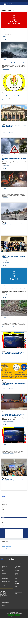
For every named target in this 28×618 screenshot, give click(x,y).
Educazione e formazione (5, 578)
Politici (3, 570)
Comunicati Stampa (4, 504)
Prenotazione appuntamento (19, 590)
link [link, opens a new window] (21, 613)
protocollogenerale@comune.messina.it (7, 596)
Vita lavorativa (17, 567)
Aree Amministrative (4, 566)
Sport (2, 522)
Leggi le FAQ (17, 593)
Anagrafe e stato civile (18, 564)
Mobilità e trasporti (17, 574)
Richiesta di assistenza (18, 594)
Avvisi (3, 29)
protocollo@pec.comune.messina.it (6, 597)
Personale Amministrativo (5, 571)
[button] (14, 616)
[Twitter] (24, 559)
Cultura (3, 506)
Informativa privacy (4, 605)
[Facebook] (22, 559)
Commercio (3, 501)
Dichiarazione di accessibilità (5, 608)
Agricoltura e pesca (4, 586)
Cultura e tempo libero (18, 566)
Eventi (16, 586)
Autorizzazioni (4, 585)
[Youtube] (22, 560)
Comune (3, 502)
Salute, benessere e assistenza (6, 584)
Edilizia (3, 507)
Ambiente (3, 499)
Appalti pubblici (17, 570)
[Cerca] (26, 3)
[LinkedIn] (22, 561)
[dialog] (14, 613)
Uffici (2, 567)
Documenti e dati (4, 573)
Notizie (16, 578)
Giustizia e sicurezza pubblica (5, 579)
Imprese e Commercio (18, 569)
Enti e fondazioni (4, 569)
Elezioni (3, 509)
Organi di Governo (4, 564)
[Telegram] (24, 561)
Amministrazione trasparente (5, 602)
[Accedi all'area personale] (25, 1)
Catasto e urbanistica (18, 571)
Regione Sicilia (3, 1)
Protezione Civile (4, 517)
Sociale (3, 520)
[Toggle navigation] (1, 3)
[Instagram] (24, 560)
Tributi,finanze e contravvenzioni (6, 581)
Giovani (3, 512)
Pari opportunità (4, 515)
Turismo (3, 525)
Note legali (3, 606)
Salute (3, 519)
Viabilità (3, 527)
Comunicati (4, 59)
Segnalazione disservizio (18, 592)
